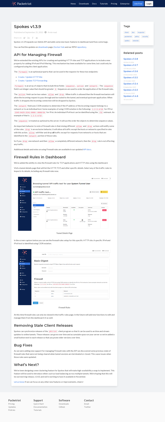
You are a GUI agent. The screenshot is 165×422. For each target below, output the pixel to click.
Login (149, 3)
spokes (127, 41)
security (145, 36)
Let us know (19, 380)
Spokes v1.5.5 (130, 77)
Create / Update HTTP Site (30, 77)
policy (137, 36)
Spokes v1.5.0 (130, 90)
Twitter (87, 405)
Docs (94, 3)
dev (133, 32)
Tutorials (104, 3)
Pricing (114, 3)
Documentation (40, 405)
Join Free (138, 3)
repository (81, 47)
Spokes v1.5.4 (130, 84)
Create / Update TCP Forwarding (32, 80)
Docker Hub (59, 47)
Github (62, 405)
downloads (43, 47)
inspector (141, 32)
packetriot (128, 36)
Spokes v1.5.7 (130, 65)
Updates (12, 405)
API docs (87, 147)
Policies (11, 408)
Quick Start (39, 402)
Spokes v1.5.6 (130, 71)
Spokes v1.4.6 (130, 96)
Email (86, 402)
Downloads (84, 3)
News (73, 3)
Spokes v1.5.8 (130, 59)
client (127, 32)
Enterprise (124, 3)
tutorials (136, 41)
